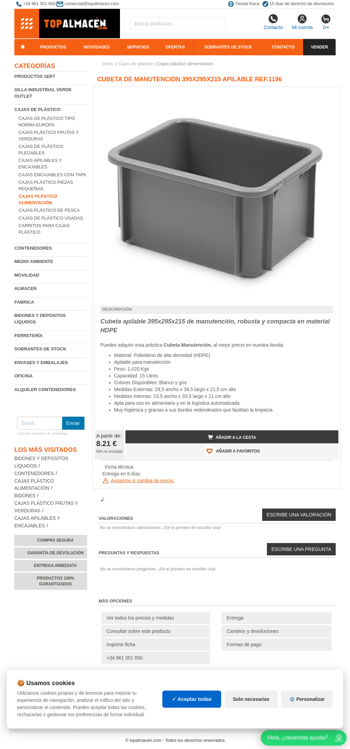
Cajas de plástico (37, 109)
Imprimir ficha (121, 644)
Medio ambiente (33, 261)
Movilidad (26, 275)
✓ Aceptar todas (192, 699)
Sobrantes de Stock (40, 348)
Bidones (25, 495)
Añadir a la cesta (232, 437)
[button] (327, 94)
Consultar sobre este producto (139, 631)
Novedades (97, 47)
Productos (53, 47)
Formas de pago (244, 644)
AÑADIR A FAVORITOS (232, 450)
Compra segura (55, 540)
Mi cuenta (302, 22)
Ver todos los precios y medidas (140, 618)
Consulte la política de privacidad (42, 433)
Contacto (273, 22)
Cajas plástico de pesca (49, 210)
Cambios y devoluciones (253, 631)
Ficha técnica (119, 467)
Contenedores (33, 248)
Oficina (23, 375)
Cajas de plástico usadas (50, 218)
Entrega (235, 618)
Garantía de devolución (55, 553)
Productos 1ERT (34, 76)
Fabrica (24, 302)
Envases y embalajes (41, 362)
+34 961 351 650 (125, 658)
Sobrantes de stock (228, 47)
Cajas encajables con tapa (52, 174)
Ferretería (28, 335)
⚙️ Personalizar (307, 699)
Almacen (25, 288)
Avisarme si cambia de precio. (139, 480)
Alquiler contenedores (45, 389)
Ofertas (175, 47)
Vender (319, 47)
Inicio (108, 63)
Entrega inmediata (55, 565)
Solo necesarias (251, 699)
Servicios (138, 47)
